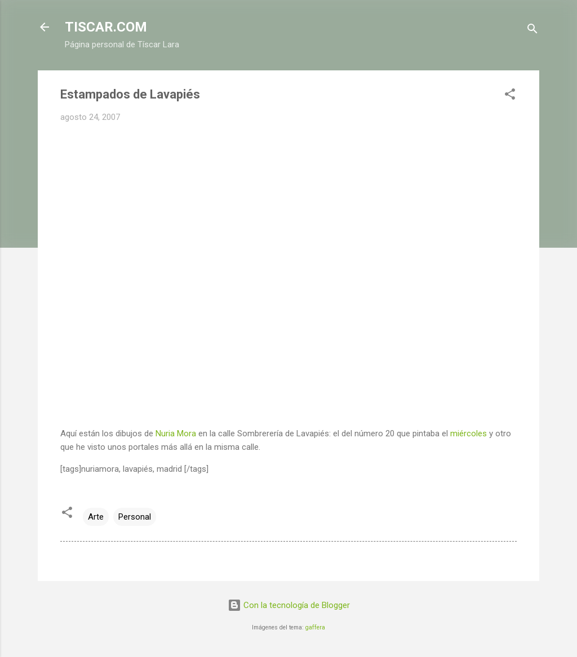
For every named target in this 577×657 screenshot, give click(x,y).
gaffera (315, 627)
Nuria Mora (176, 433)
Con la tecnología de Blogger (289, 605)
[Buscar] (532, 31)
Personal (134, 517)
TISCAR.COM (106, 27)
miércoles (468, 433)
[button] (510, 96)
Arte (96, 517)
